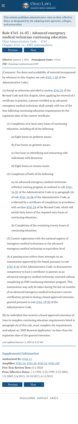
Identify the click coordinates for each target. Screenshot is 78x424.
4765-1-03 (51, 77)
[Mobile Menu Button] (3, 5)
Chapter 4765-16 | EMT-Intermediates (27, 45)
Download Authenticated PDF (23, 63)
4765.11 (27, 359)
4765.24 (31, 207)
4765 (44, 41)
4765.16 (21, 363)
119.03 (57, 59)
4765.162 (54, 363)
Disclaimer (27, 397)
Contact (42, 397)
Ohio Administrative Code (19, 41)
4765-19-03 (43, 302)
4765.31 (58, 90)
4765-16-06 (26, 197)
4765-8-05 (13, 266)
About (54, 397)
